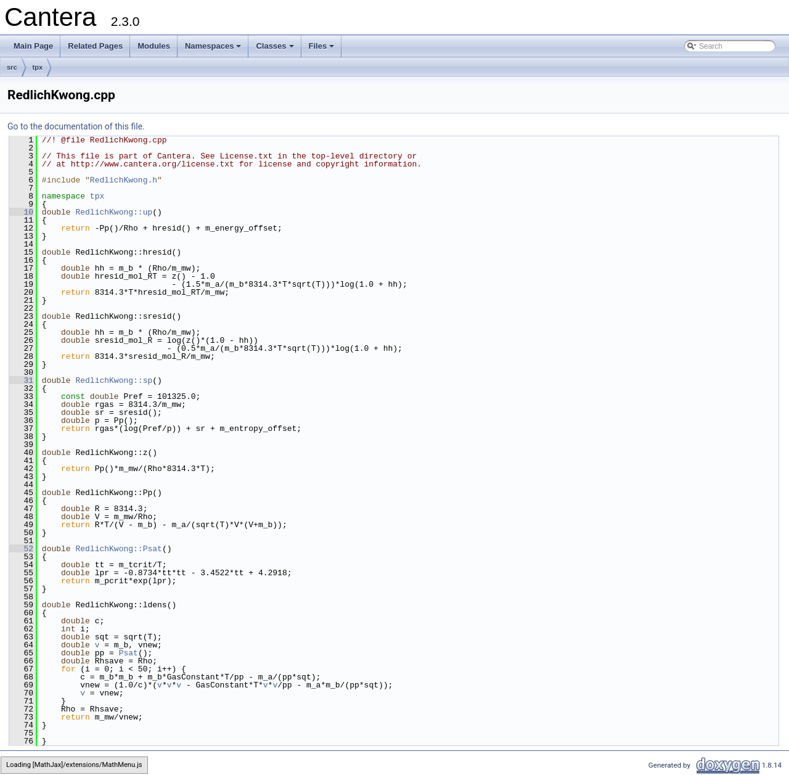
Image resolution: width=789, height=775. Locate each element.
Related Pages (95, 46)
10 (21, 212)
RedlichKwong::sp (113, 380)
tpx (38, 67)
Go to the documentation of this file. (76, 126)
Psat (128, 652)
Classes (275, 49)
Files (323, 49)
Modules (153, 46)
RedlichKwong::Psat (118, 548)
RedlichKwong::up (113, 212)
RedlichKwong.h (123, 180)
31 (21, 380)
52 (21, 548)
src (12, 67)
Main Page (33, 46)
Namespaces (214, 49)
